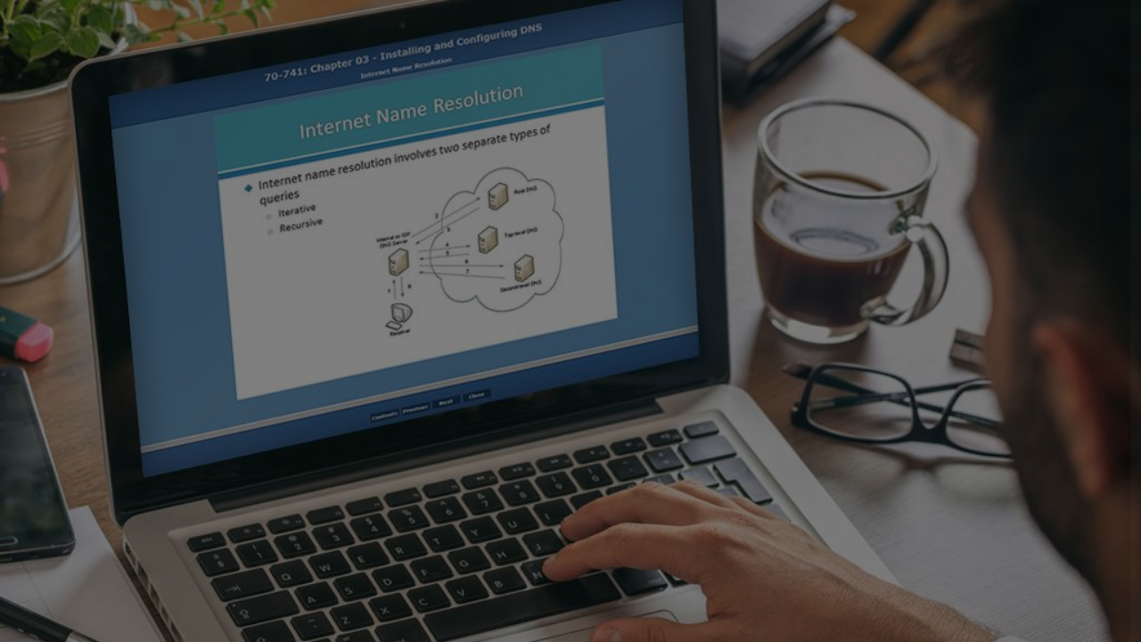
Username (826, 279)
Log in (953, 507)
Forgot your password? (1046, 457)
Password (825, 370)
